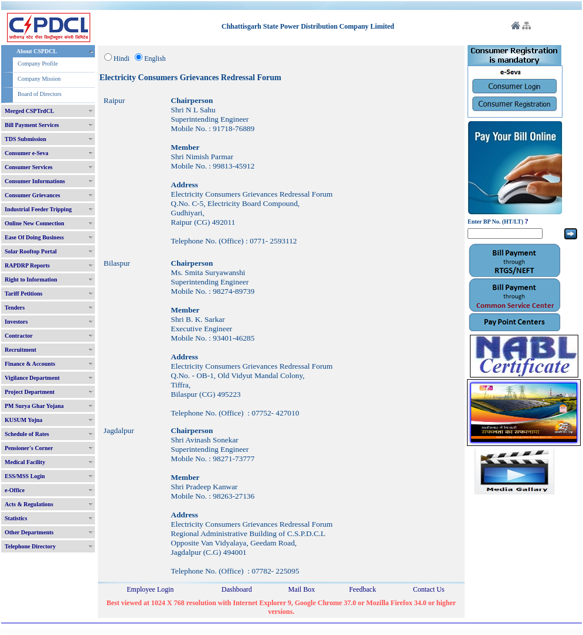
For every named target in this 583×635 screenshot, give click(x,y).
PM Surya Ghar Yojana (34, 406)
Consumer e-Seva (27, 153)
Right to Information (31, 279)
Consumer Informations (35, 181)
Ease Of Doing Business (34, 237)
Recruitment (20, 349)
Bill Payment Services (32, 125)
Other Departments (29, 532)
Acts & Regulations (29, 504)
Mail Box (301, 589)
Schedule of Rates (27, 434)
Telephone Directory (30, 546)
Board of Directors (40, 94)
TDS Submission (25, 139)
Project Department (29, 392)
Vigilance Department (32, 378)
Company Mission (39, 78)
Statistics (16, 518)
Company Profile (38, 63)
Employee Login (150, 589)
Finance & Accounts (30, 364)
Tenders (15, 307)
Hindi (121, 58)
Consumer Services (29, 167)
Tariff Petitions (23, 293)
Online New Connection (34, 223)
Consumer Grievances (32, 195)
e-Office (15, 490)
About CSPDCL (36, 51)
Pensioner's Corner (29, 448)
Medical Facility (25, 462)
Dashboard (236, 589)
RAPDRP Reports (27, 265)
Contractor (19, 335)
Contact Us (429, 589)
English (155, 58)
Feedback (362, 589)
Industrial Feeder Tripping (38, 209)
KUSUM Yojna (23, 420)
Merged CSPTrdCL (29, 111)
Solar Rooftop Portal (31, 251)
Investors (16, 321)
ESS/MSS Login (25, 476)
